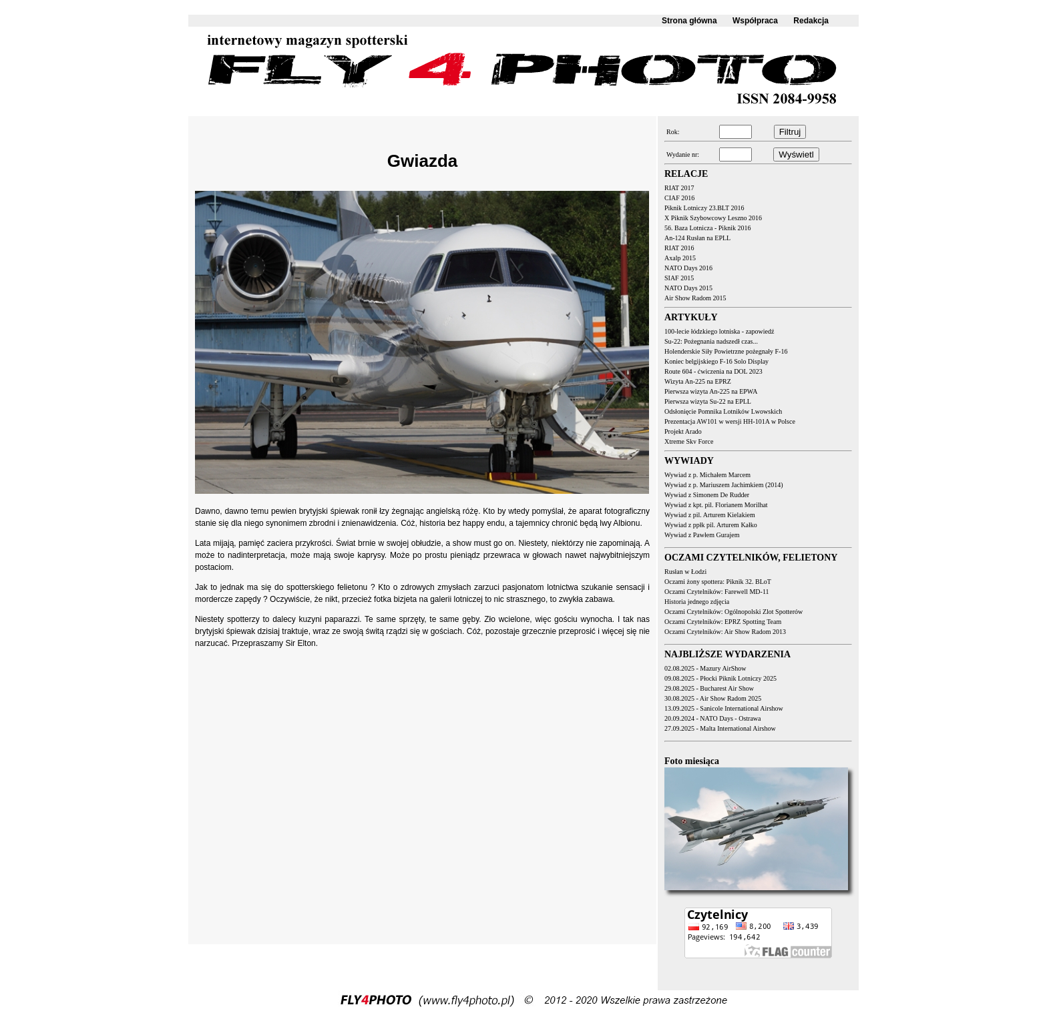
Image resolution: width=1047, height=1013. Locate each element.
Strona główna (689, 20)
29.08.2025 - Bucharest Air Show (709, 688)
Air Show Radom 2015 (695, 298)
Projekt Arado (683, 431)
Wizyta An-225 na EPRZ (697, 381)
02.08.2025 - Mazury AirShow (705, 668)
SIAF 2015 (679, 278)
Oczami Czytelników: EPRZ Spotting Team (722, 621)
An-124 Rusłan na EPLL (697, 238)
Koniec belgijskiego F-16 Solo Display (716, 361)
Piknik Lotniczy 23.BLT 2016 (704, 208)
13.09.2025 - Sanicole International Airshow (723, 708)
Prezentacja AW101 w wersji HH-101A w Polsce (729, 421)
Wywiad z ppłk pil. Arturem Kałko (710, 525)
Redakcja (811, 20)
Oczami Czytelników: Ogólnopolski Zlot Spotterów (733, 611)
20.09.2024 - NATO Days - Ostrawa (712, 718)
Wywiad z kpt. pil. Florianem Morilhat (716, 505)
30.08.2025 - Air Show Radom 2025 (712, 698)
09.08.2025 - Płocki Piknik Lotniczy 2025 (720, 678)
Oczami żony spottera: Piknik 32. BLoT (717, 581)
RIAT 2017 (679, 188)
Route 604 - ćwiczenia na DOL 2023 (713, 371)
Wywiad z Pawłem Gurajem (701, 535)
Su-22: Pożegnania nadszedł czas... (711, 341)
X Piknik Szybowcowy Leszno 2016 (713, 218)
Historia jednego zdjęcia (696, 601)
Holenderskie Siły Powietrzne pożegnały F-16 (725, 351)
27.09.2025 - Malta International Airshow (720, 728)
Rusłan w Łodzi (685, 571)
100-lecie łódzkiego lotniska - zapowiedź (719, 331)
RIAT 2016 (679, 248)
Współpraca (755, 20)
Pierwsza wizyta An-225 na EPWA (710, 391)
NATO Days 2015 (688, 288)
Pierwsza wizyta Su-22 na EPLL (707, 401)
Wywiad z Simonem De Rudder (706, 494)
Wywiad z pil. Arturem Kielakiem (709, 515)
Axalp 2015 (680, 258)
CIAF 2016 (679, 198)
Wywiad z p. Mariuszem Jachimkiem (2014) (723, 484)
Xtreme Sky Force (688, 441)
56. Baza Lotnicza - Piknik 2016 (707, 228)
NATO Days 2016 (688, 268)
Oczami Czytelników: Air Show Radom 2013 (725, 631)
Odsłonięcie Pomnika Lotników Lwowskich (723, 411)
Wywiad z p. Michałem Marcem (707, 474)
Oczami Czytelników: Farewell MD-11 (716, 591)
